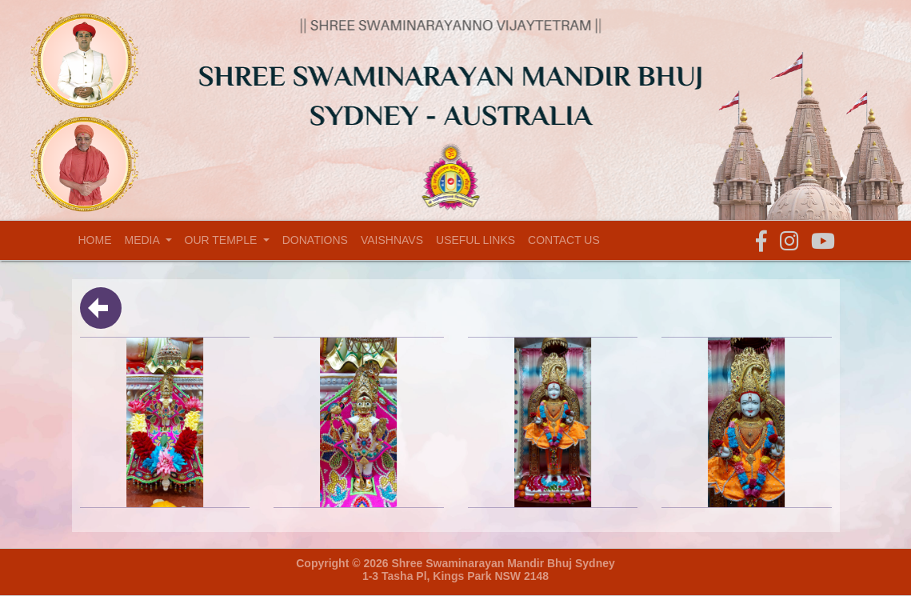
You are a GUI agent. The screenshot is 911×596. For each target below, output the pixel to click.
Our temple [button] (223, 240)
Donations (315, 240)
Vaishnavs (392, 240)
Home (98, 239)
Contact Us (564, 240)
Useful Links (475, 240)
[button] (761, 242)
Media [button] (143, 240)
